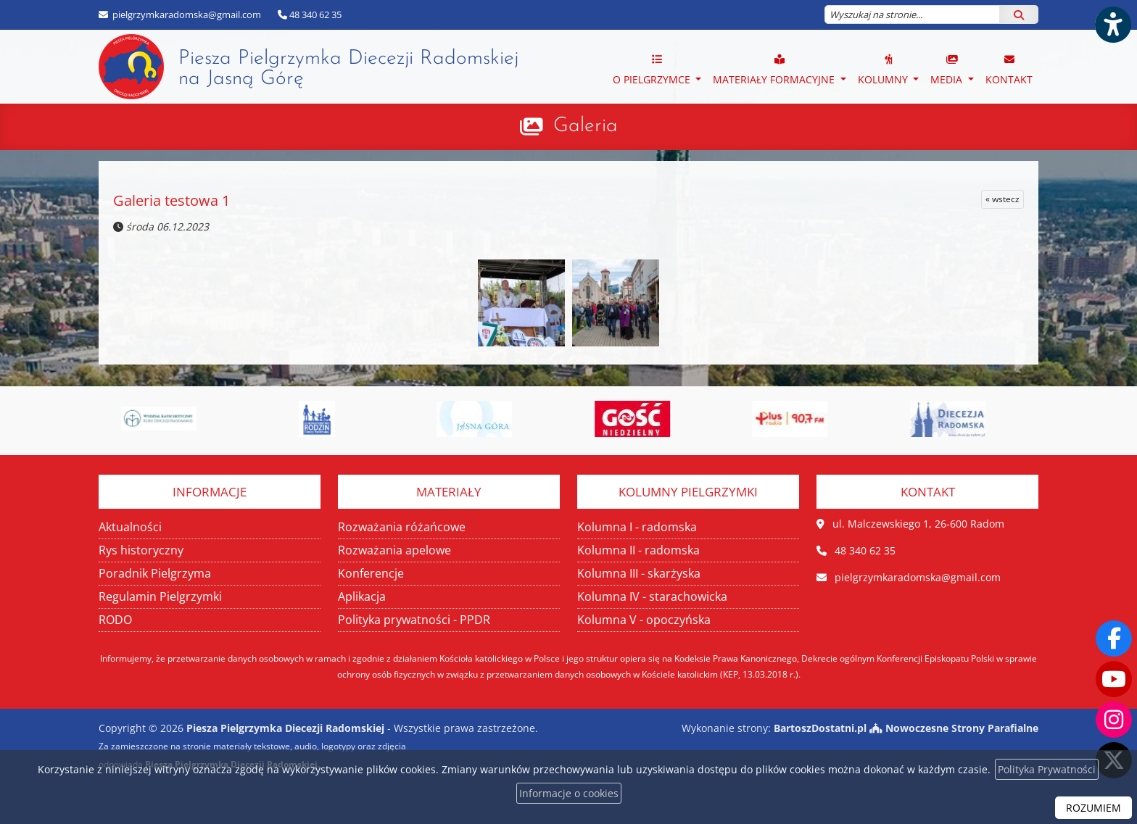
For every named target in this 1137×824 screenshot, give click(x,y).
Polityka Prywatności (1047, 769)
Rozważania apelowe (394, 550)
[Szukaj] (1018, 14)
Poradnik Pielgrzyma (155, 573)
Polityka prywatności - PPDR (414, 620)
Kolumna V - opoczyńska (644, 620)
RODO (115, 620)
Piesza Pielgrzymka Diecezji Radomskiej (308, 67)
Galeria (585, 126)
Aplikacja (362, 596)
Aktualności (130, 527)
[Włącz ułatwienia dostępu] (1112, 24)
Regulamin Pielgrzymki (160, 596)
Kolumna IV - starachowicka (652, 596)
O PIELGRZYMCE (653, 69)
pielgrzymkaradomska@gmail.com (185, 14)
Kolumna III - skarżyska (638, 573)
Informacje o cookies (569, 793)
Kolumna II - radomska (638, 550)
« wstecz (1002, 199)
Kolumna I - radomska (637, 527)
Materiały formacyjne (775, 69)
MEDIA (947, 69)
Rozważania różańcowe (402, 527)
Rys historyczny (141, 550)
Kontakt (1009, 69)
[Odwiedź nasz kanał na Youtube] (1114, 679)
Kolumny (884, 69)
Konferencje (371, 573)
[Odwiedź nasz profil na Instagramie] (1114, 720)
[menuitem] (657, 67)
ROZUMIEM (1093, 808)
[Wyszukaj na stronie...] (912, 14)
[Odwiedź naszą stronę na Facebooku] (1114, 638)
